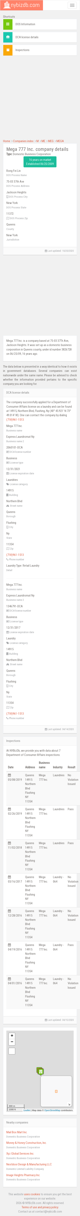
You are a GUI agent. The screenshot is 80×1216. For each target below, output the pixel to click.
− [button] (12, 1042)
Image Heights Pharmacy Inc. (23, 1175)
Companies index (23, 141)
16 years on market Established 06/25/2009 (40, 161)
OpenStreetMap (52, 1110)
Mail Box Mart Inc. (16, 1132)
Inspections (22, 50)
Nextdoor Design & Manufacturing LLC (29, 1164)
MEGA (60, 141)
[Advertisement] (38, 97)
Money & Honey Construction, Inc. (26, 1143)
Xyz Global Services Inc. (20, 1153)
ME (43, 141)
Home (6, 141)
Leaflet (27, 1110)
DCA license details (27, 37)
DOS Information (25, 24)
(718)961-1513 (15, 419)
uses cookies (32, 1194)
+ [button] (12, 1036)
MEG (51, 141)
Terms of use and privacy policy (40, 1207)
